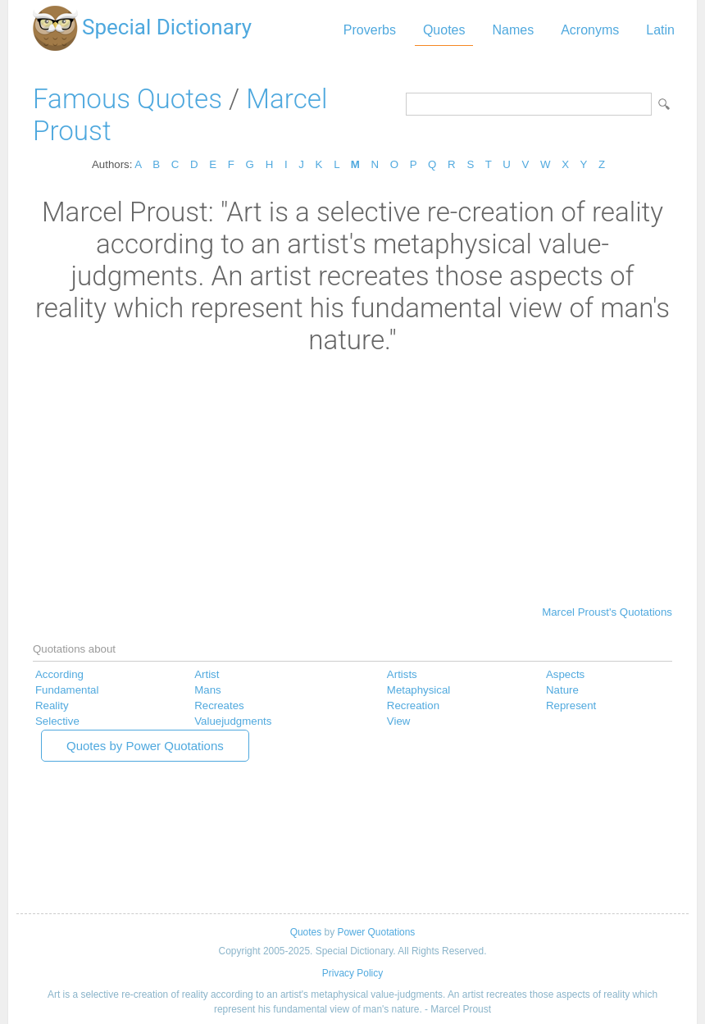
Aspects (565, 674)
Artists (402, 674)
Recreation (413, 705)
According (59, 674)
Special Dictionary (167, 27)
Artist (206, 674)
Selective (57, 721)
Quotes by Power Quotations (145, 746)
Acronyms (590, 30)
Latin (660, 30)
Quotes (444, 30)
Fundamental (66, 690)
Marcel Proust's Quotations (607, 612)
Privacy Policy (352, 973)
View (399, 721)
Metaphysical (418, 690)
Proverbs (369, 30)
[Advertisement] (352, 479)
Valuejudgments (232, 721)
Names (513, 30)
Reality (52, 705)
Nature (562, 690)
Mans (207, 690)
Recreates (218, 705)
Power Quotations (376, 932)
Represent (571, 705)
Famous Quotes (127, 99)
